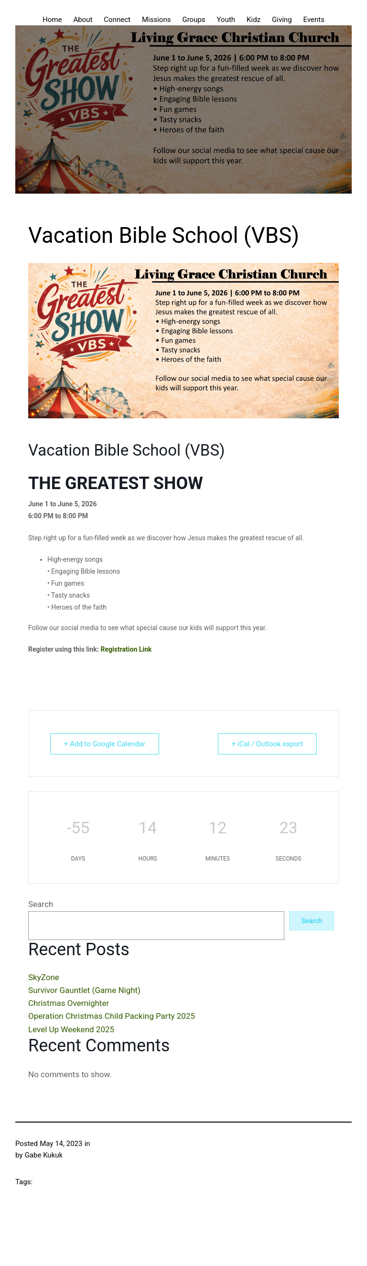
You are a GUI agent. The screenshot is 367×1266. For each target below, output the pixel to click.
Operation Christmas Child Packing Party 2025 (111, 1016)
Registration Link (126, 649)
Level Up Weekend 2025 (71, 1029)
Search (40, 904)
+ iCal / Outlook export (267, 744)
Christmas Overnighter (68, 1003)
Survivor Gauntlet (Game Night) (84, 990)
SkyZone (43, 977)
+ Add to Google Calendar (104, 744)
